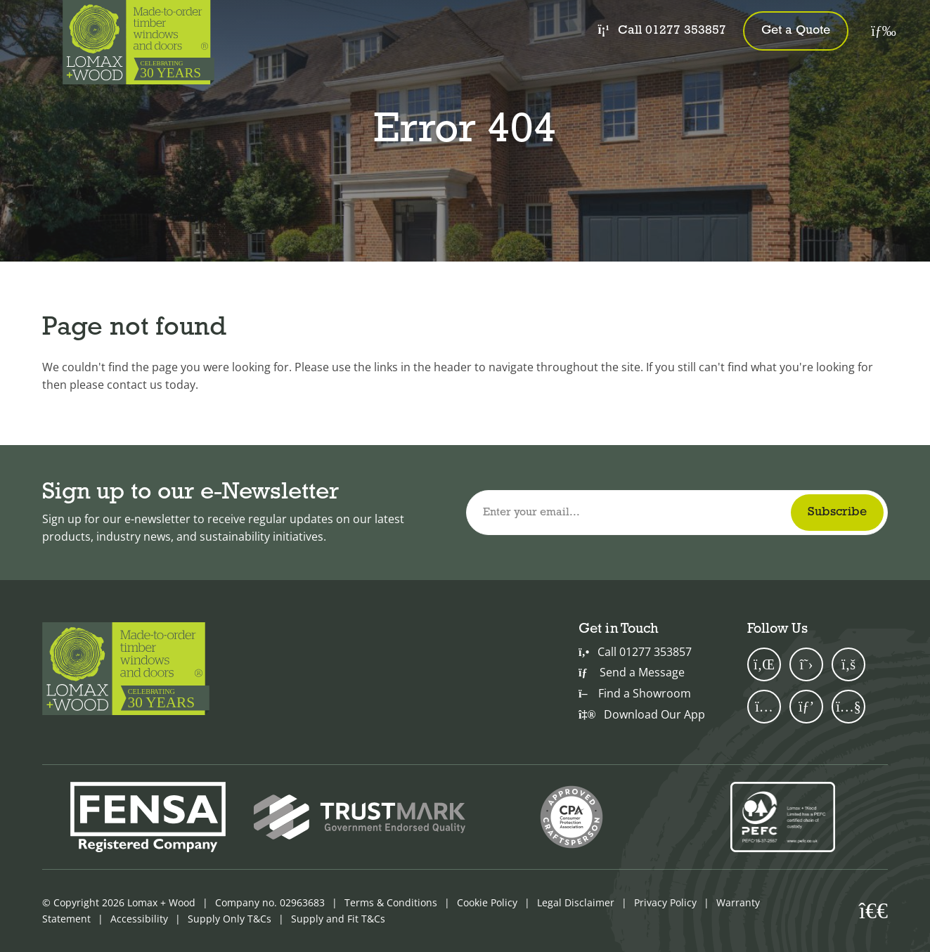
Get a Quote (795, 30)
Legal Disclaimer (575, 902)
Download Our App (642, 714)
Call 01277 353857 (662, 29)
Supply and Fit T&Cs (338, 918)
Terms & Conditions (390, 902)
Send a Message (632, 672)
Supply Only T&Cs (229, 918)
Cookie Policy (487, 902)
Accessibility (139, 918)
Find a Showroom (635, 693)
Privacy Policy (665, 902)
